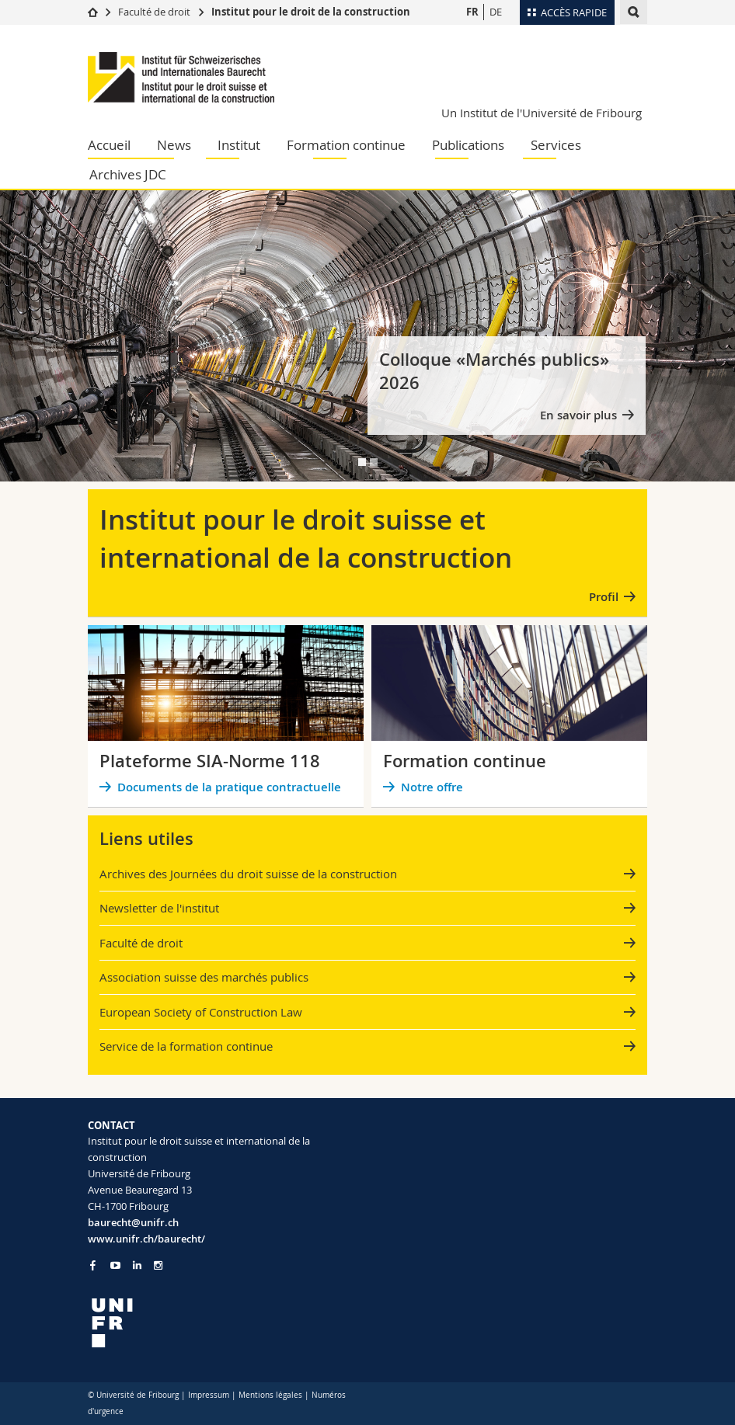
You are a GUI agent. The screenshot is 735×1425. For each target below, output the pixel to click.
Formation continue (346, 145)
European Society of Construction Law (200, 1012)
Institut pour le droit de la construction (310, 12)
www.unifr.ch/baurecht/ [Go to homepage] (146, 1239)
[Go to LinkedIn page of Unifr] (137, 1265)
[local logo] (222, 1323)
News (174, 145)
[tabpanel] (367, 335)
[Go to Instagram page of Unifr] (158, 1265)
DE (495, 12)
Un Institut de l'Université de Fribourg (541, 112)
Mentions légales (270, 1395)
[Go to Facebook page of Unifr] (93, 1265)
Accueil (109, 145)
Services (556, 145)
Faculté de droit (155, 12)
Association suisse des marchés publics (203, 977)
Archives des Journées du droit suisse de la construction (248, 873)
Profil (603, 597)
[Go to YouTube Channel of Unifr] (115, 1265)
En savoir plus (578, 415)
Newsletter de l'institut (159, 908)
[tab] (362, 462)
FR (472, 12)
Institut (239, 145)
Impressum (208, 1395)
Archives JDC (127, 174)
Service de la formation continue (186, 1046)
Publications (468, 145)
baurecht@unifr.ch (133, 1222)
